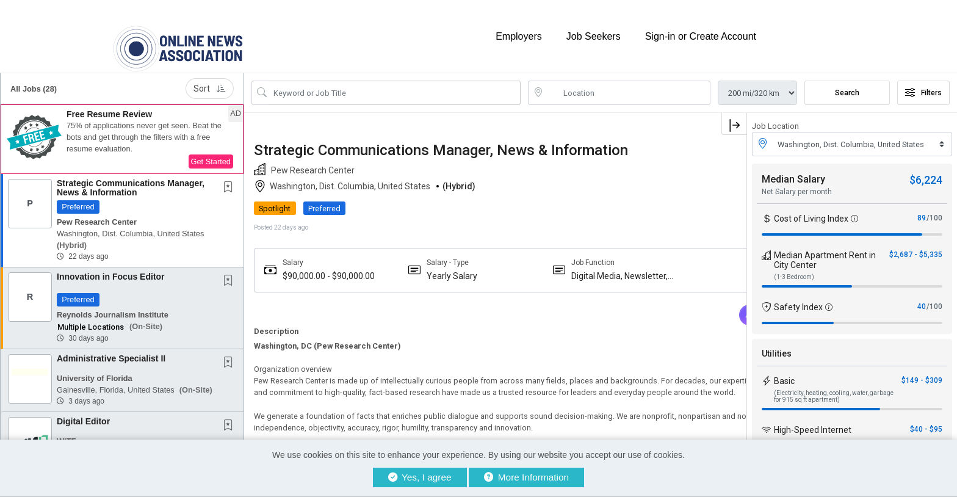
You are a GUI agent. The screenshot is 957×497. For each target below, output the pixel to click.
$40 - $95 (926, 417)
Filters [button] (923, 81)
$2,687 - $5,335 (915, 243)
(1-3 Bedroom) (794, 265)
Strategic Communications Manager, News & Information (130, 176)
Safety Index (798, 295)
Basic (784, 369)
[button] (122, 127)
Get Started (211, 149)
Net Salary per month (797, 180)
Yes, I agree (420, 477)
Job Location (775, 114)
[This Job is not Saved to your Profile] (231, 176)
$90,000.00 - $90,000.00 (306, 264)
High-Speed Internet (812, 418)
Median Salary (793, 167)
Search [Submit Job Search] (847, 81)
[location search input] (627, 81)
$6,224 (925, 168)
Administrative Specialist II (111, 347)
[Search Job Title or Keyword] (395, 81)
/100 (934, 206)
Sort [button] (209, 77)
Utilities (777, 342)
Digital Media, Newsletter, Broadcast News (561, 264)
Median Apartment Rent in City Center (825, 248)
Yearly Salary (425, 264)
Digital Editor (83, 410)
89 (921, 206)
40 (921, 295)
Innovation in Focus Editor (111, 265)
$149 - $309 (921, 369)
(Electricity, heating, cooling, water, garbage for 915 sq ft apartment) (834, 384)
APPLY (704, 197)
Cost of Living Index (811, 207)
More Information (526, 477)
